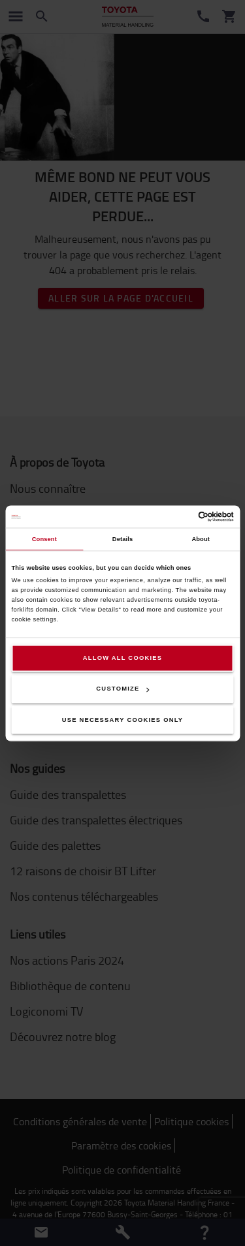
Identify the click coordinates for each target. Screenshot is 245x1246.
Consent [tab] (44, 539)
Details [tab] (122, 539)
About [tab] (200, 539)
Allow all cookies (123, 658)
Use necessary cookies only (123, 720)
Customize (122, 689)
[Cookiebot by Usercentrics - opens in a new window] (177, 516)
